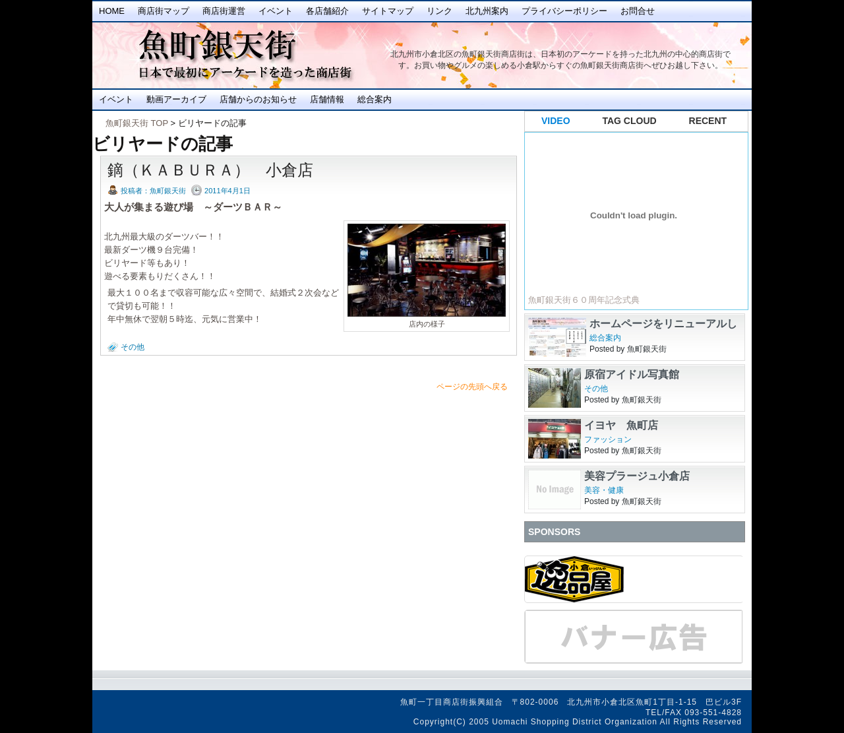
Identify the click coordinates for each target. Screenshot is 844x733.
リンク (439, 11)
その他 (132, 347)
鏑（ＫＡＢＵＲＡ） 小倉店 (210, 170)
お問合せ (637, 11)
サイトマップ (387, 11)
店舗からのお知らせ (258, 99)
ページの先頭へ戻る (472, 386)
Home (112, 11)
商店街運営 (223, 11)
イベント (275, 11)
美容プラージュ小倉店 (637, 476)
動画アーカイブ (176, 99)
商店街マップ (163, 11)
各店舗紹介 (327, 11)
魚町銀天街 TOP (137, 123)
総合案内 (374, 99)
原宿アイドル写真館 (631, 374)
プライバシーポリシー (564, 11)
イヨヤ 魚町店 (621, 425)
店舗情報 (327, 99)
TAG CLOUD (629, 120)
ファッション (608, 439)
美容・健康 (604, 490)
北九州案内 (487, 11)
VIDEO (555, 120)
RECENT (708, 120)
